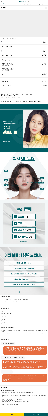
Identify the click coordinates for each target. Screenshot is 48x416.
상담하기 (12, 414)
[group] (7, 4)
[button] (3, 4)
